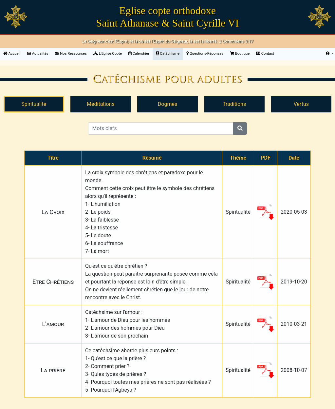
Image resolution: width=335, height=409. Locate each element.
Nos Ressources (71, 53)
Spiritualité (33, 104)
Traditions (234, 104)
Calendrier (138, 53)
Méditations (101, 104)
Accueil (13, 53)
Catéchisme (167, 53)
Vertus (301, 104)
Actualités (37, 53)
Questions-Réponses (204, 53)
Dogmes (167, 104)
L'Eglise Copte (107, 53)
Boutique (240, 53)
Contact (265, 53)
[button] (329, 54)
